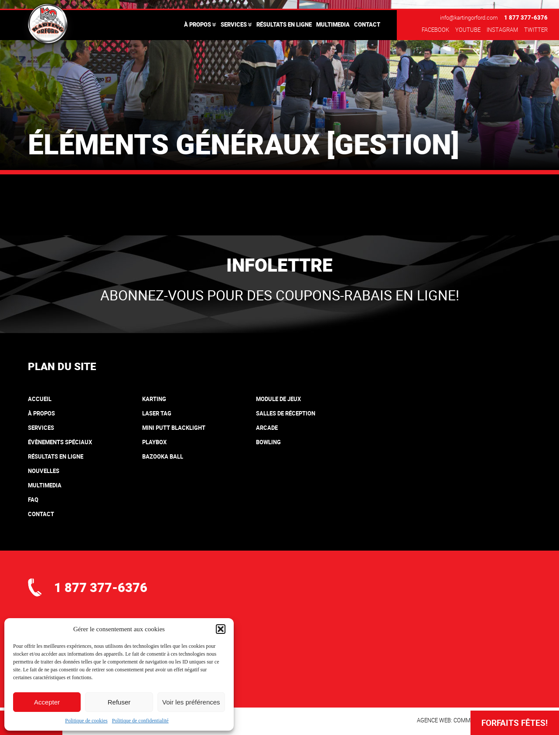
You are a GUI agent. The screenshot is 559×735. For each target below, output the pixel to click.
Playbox (154, 442)
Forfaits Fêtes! (514, 722)
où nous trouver (91, 671)
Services (234, 24)
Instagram (502, 30)
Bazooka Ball (162, 456)
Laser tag (156, 413)
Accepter (47, 702)
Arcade (267, 428)
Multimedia (333, 24)
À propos (197, 24)
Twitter (536, 30)
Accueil (39, 399)
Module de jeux (278, 399)
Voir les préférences (191, 702)
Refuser (119, 702)
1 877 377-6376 (526, 17)
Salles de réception (285, 413)
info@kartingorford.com (469, 17)
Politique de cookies (86, 721)
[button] (220, 629)
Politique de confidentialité (140, 721)
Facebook (435, 30)
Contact (367, 24)
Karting (154, 399)
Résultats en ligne (284, 24)
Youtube (468, 30)
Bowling (268, 442)
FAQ (33, 500)
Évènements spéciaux (60, 442)
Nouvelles (43, 471)
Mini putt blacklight (173, 428)
